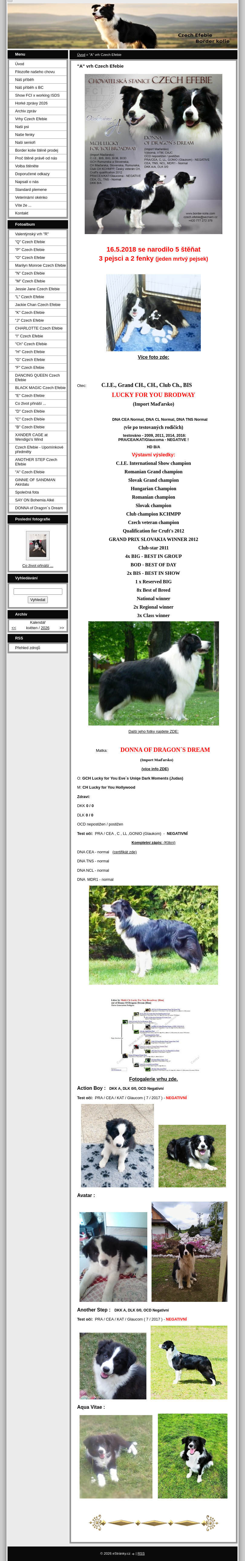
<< (13, 628)
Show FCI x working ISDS (37, 95)
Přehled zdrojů (27, 647)
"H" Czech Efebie (30, 351)
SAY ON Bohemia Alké (34, 500)
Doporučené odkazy (32, 174)
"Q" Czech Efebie (30, 242)
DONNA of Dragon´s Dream (39, 508)
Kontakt (21, 213)
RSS (141, 1553)
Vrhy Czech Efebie (31, 119)
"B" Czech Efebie (29, 427)
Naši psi (22, 126)
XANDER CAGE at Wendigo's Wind (31, 437)
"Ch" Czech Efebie (31, 344)
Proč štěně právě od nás (36, 158)
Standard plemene (31, 189)
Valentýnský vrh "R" (32, 234)
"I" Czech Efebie (29, 336)
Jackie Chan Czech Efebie (37, 304)
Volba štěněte (27, 166)
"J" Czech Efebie (29, 320)
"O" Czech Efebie (30, 257)
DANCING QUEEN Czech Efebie (37, 377)
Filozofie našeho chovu (35, 71)
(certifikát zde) (125, 852)
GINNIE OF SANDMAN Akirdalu (35, 482)
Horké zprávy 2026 (31, 103)
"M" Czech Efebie (30, 281)
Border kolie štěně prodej (36, 150)
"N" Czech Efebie (30, 273)
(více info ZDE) (155, 769)
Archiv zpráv (25, 111)
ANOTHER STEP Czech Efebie (36, 461)
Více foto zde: (153, 357)
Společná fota (27, 492)
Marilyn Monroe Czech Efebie (40, 265)
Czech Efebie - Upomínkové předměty (39, 449)
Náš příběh (24, 79)
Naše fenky (24, 134)
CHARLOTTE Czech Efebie (39, 328)
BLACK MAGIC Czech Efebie (40, 387)
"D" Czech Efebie (30, 411)
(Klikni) (153, 842)
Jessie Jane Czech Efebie (37, 289)
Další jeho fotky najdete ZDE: (154, 731)
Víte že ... (23, 205)
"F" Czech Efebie (29, 367)
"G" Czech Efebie (30, 359)
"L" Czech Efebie (29, 296)
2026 (45, 628)
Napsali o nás (27, 181)
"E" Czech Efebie (29, 395)
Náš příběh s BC (29, 87)
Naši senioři (25, 142)
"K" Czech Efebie (29, 312)
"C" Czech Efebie (30, 419)
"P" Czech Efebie (29, 249)
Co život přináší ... (30, 403)
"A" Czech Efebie (29, 472)
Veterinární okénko (31, 197)
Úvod (81, 54)
